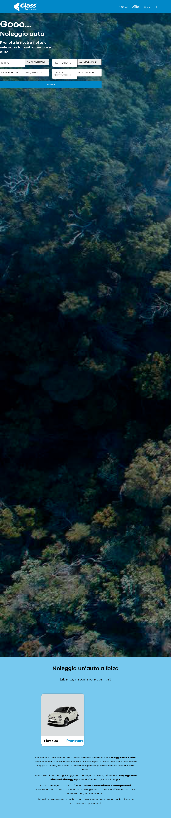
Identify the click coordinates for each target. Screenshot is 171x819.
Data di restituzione (62, 74)
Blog (147, 7)
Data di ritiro (10, 72)
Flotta (123, 7)
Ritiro (5, 62)
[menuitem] (156, 7)
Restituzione (62, 62)
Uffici (136, 7)
